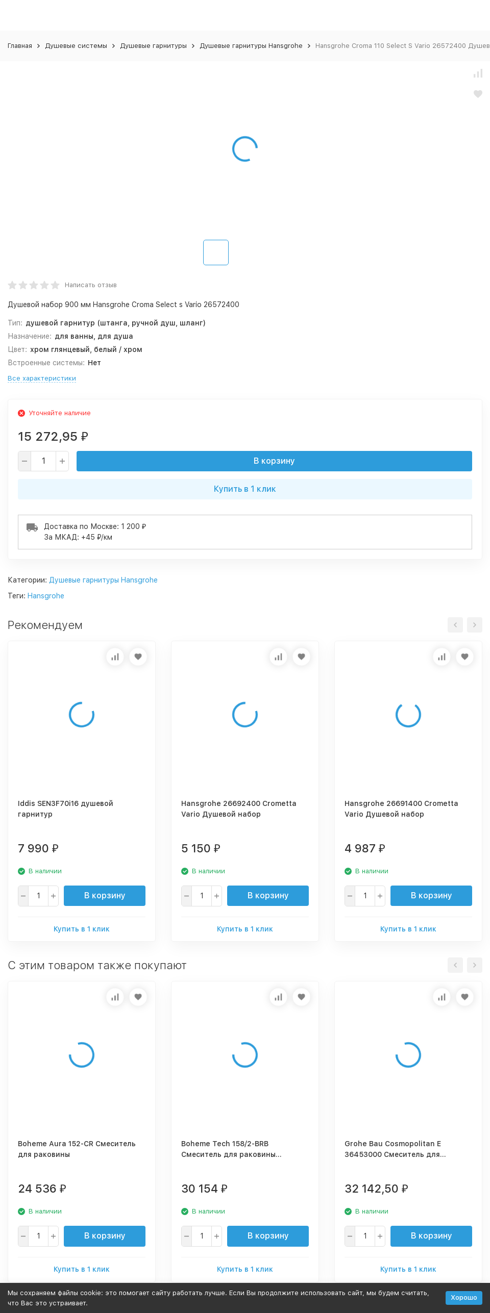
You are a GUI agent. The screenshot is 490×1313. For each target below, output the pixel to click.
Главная (20, 45)
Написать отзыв (91, 285)
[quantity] (43, 461)
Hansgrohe (46, 596)
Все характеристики (42, 378)
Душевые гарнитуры (153, 45)
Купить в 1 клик (245, 489)
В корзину (274, 461)
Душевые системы (76, 45)
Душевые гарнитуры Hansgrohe (251, 45)
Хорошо (464, 1297)
